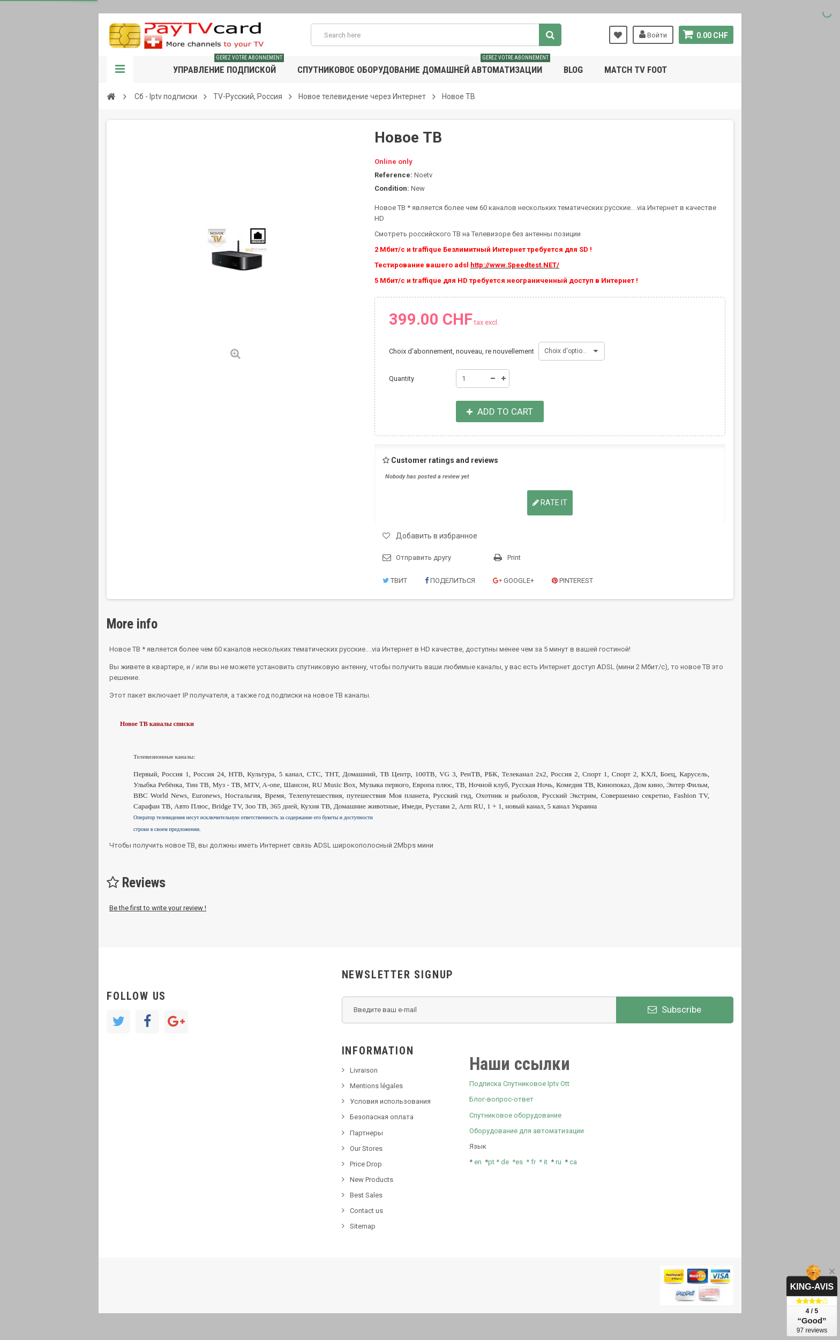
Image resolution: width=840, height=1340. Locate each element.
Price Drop (366, 1164)
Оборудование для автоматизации (526, 1131)
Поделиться (450, 581)
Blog (573, 69)
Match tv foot (635, 69)
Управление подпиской (228, 65)
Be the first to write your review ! (157, 908)
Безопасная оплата (382, 1117)
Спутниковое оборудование (515, 1115)
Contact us (366, 1211)
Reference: (393, 175)
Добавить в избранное (436, 535)
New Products (371, 1180)
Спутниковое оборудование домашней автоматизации (423, 65)
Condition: (391, 188)
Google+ (513, 581)
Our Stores (366, 1148)
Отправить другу (423, 557)
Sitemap (363, 1226)
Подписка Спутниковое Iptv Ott (519, 1084)
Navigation (120, 69)
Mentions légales (376, 1086)
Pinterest (572, 581)
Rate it (549, 502)
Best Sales (366, 1195)
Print (514, 557)
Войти (652, 34)
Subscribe (674, 1009)
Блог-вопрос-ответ (501, 1099)
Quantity (401, 379)
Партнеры (366, 1133)
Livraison (364, 1070)
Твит (394, 581)
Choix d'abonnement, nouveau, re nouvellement (462, 351)
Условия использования (390, 1101)
